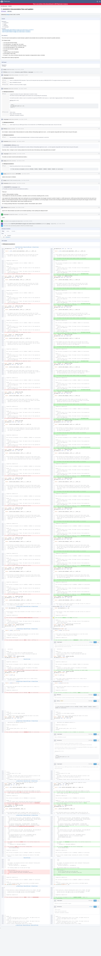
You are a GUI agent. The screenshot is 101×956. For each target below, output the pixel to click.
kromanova (6, 22)
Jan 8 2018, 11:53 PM (21, 183)
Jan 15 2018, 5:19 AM (20, 207)
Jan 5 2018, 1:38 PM (20, 141)
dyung (7, 14)
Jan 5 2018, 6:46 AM (20, 128)
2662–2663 (5, 84)
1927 (4, 137)
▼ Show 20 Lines (35, 247)
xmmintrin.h (8, 237)
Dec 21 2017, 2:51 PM (19, 69)
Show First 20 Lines (19, 247)
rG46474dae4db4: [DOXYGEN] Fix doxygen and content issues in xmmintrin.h (18, 29)
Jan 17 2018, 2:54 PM (61, 223)
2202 (4, 82)
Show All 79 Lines (27, 628)
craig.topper (6, 26)
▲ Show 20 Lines (19, 606)
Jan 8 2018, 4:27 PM (20, 160)
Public (10, 11)
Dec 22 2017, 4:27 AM (38, 72)
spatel (5, 24)
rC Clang (4, 66)
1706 (4, 80)
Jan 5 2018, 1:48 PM (21, 153)
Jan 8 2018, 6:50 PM (25, 180)
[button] (100, 1)
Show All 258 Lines (26, 720)
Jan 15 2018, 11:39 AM (23, 214)
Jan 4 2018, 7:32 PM (23, 119)
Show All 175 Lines (26, 681)
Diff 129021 (18, 173)
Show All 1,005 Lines (27, 247)
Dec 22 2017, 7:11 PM (23, 75)
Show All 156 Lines (26, 815)
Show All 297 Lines (26, 606)
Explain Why (53, 223)
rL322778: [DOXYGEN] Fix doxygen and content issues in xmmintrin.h (16, 30)
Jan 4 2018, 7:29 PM (23, 88)
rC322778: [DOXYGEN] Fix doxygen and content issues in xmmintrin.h (16, 31)
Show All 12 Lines (27, 659)
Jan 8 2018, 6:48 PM (25, 173)
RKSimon (6, 25)
